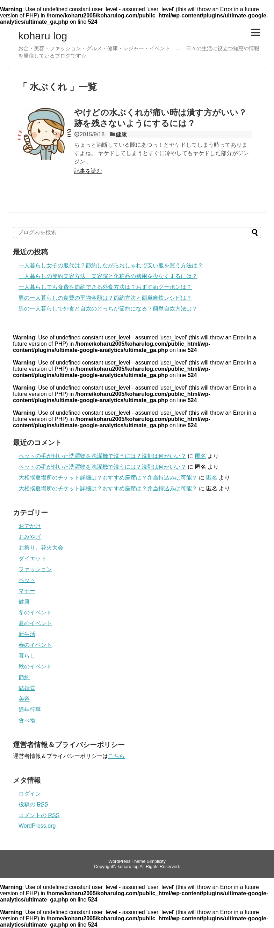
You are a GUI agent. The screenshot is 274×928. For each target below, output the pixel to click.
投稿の (33, 804)
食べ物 (27, 720)
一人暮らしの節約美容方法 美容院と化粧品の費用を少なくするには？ (108, 276)
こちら (116, 756)
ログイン (30, 794)
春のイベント (35, 645)
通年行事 (30, 710)
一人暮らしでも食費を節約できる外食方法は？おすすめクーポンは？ (105, 287)
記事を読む (88, 171)
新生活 (27, 634)
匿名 (200, 456)
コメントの (39, 815)
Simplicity (156, 861)
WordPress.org (37, 826)
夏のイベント (35, 623)
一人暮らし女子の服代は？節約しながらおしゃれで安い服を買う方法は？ (111, 265)
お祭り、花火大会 (41, 548)
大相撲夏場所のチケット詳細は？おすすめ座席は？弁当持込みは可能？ (108, 478)
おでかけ (30, 526)
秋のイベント (35, 666)
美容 (24, 699)
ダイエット (32, 558)
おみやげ (30, 537)
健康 (121, 134)
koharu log (42, 36)
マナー (27, 591)
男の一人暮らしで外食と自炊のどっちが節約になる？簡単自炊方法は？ (108, 309)
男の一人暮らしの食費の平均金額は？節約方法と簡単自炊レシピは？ (105, 298)
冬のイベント (35, 612)
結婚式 (27, 688)
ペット (27, 580)
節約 (24, 677)
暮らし (27, 656)
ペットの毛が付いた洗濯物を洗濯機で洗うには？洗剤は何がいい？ (102, 456)
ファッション (35, 569)
